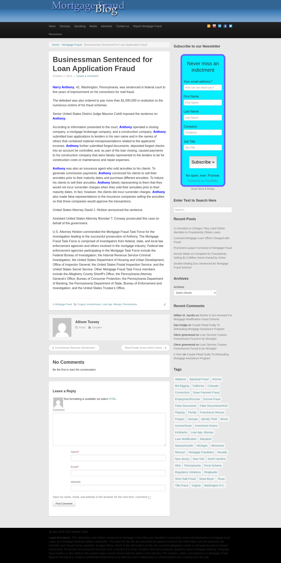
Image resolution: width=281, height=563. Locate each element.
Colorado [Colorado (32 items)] (213, 385)
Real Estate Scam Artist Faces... (145, 347)
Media (93, 26)
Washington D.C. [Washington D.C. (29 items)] (214, 485)
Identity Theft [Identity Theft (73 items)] (209, 419)
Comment (59, 409)
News (52, 26)
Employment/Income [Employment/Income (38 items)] (187, 399)
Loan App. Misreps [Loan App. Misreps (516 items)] (202, 432)
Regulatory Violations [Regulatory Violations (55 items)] (188, 472)
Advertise (106, 26)
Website (76, 481)
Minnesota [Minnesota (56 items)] (217, 445)
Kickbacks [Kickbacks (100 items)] (181, 432)
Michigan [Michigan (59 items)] (202, 445)
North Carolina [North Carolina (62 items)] (216, 458)
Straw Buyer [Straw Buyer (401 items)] (206, 478)
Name (74, 451)
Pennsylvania (130, 304)
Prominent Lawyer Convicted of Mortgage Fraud (203, 247)
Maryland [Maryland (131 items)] (205, 439)
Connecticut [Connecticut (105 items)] (182, 392)
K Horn (178, 354)
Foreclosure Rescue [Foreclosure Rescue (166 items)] (212, 412)
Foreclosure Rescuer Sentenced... (74, 347)
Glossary (65, 26)
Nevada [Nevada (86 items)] (222, 452)
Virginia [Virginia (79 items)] (195, 485)
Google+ (97, 327)
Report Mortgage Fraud (147, 26)
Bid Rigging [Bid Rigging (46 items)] (182, 385)
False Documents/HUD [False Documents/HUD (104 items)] (214, 405)
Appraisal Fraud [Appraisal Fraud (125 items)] (199, 379)
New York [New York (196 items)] (198, 458)
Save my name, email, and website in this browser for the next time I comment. (100, 497)
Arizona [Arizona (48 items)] (216, 379)
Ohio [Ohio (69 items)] (178, 465)
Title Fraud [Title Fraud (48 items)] (181, 485)
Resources (55, 34)
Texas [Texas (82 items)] (221, 478)
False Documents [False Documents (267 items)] (185, 405)
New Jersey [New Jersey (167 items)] (182, 458)
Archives (179, 287)
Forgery (81, 304)
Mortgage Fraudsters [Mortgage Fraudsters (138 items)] (201, 452)
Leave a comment (87, 76)
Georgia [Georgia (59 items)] (193, 419)
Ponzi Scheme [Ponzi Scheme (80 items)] (213, 465)
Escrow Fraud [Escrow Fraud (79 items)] (212, 399)
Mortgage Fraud (63, 304)
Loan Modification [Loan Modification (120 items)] (186, 439)
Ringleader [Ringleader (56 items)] (211, 472)
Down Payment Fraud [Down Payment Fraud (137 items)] (206, 392)
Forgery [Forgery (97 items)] (179, 419)
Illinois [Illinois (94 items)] (224, 419)
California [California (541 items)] (198, 385)
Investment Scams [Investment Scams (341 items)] (206, 425)
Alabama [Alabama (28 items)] (180, 379)
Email (74, 466)
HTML (112, 398)
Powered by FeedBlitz (203, 180)
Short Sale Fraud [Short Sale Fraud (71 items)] (185, 478)
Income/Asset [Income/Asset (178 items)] (183, 425)
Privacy (210, 189)
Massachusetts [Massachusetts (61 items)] (184, 445)
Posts (82, 327)
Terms (201, 189)
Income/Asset (94, 304)
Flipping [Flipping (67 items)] (180, 412)
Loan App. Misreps (112, 304)
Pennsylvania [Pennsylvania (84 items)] (192, 465)
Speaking (79, 26)
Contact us (122, 26)
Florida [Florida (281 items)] (192, 412)
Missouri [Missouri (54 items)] (180, 452)
